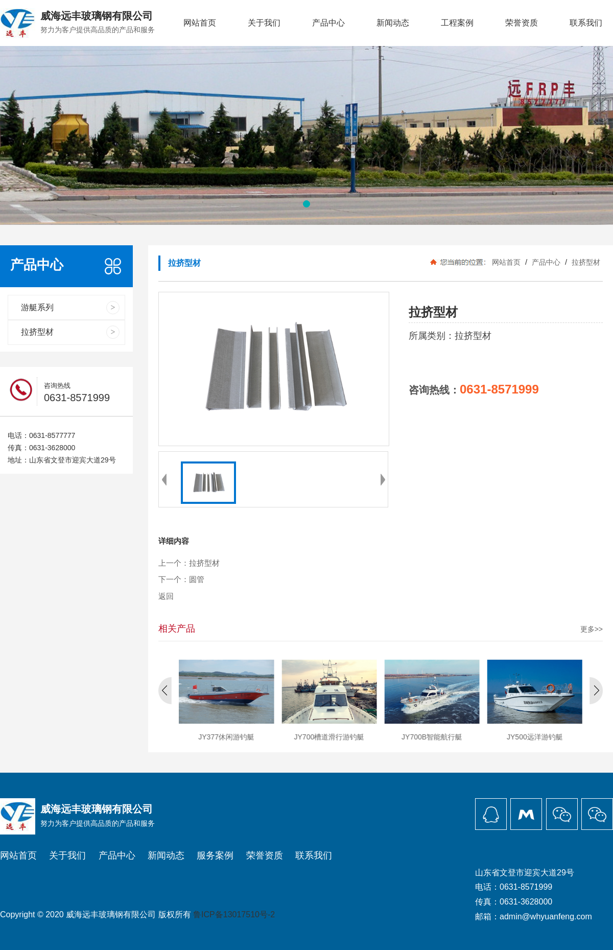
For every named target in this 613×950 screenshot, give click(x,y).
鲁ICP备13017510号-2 (234, 914)
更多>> (591, 629)
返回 (166, 596)
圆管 (196, 579)
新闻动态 (392, 22)
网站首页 (199, 22)
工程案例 (457, 22)
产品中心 (328, 22)
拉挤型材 (585, 262)
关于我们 (264, 22)
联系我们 (586, 22)
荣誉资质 (521, 22)
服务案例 (215, 855)
